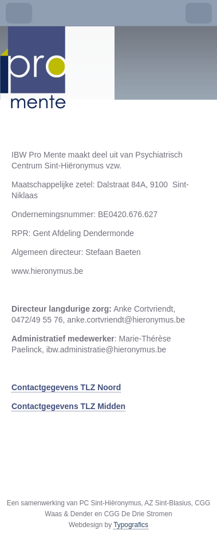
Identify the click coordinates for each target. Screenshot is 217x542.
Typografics (130, 525)
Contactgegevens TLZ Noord (66, 387)
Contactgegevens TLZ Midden (68, 406)
